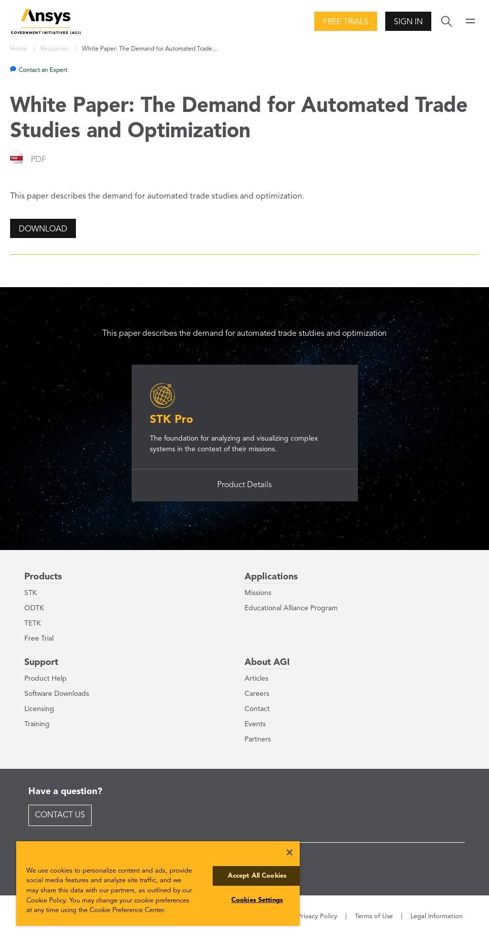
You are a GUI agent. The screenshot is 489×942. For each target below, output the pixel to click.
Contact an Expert (43, 70)
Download (43, 229)
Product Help (45, 678)
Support (41, 662)
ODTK (34, 608)
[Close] (290, 852)
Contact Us (60, 815)
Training (37, 724)
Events (255, 724)
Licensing (39, 709)
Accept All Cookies (257, 876)
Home (19, 49)
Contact (257, 709)
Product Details (244, 485)
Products (43, 576)
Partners (257, 739)
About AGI (267, 662)
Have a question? (65, 791)
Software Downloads (56, 693)
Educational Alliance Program (291, 608)
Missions (257, 593)
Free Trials (346, 22)
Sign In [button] (408, 22)
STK (30, 593)
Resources (55, 49)
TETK (32, 623)
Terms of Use (374, 916)
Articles (256, 678)
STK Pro (171, 419)
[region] (158, 883)
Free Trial (39, 638)
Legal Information (437, 916)
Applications (271, 576)
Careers (256, 693)
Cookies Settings (257, 900)
